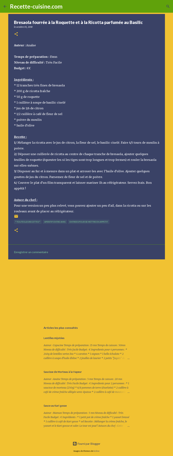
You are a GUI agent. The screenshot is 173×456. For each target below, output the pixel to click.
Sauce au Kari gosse (55, 405)
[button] (16, 34)
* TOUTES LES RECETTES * (27, 221)
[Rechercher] (67, 6)
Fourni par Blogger (86, 443)
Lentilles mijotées (54, 338)
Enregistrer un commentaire (31, 252)
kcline (96, 451)
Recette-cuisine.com (36, 6)
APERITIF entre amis (54, 221)
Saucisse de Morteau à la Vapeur (63, 371)
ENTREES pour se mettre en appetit (89, 221)
